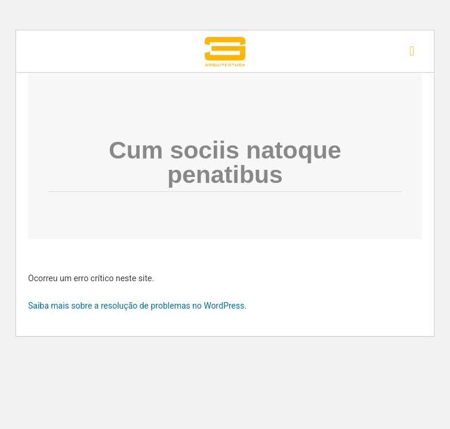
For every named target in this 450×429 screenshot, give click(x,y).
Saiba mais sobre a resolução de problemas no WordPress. (137, 305)
